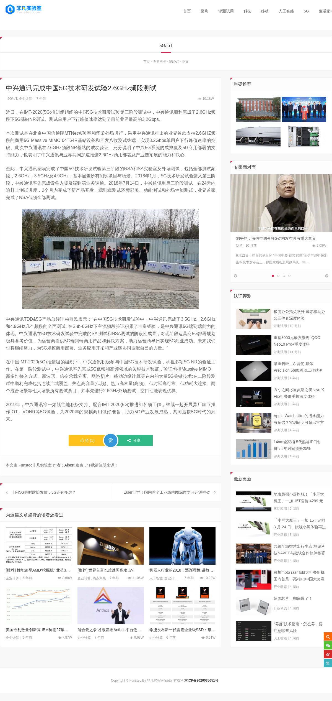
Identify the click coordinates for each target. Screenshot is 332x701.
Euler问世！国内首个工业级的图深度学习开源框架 (166, 505)
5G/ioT (174, 62)
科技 (247, 11)
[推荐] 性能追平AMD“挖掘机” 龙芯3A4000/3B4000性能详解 (39, 582)
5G (306, 11)
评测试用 (226, 11)
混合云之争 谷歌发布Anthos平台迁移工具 (110, 642)
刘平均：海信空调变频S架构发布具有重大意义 (276, 238)
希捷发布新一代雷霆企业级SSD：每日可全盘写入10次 (182, 642)
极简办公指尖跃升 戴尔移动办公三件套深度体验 (299, 327)
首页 (187, 11)
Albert (69, 465)
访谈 (239, 246)
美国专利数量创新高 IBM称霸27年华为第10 (39, 642)
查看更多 (159, 62)
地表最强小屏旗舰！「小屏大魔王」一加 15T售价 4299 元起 (299, 510)
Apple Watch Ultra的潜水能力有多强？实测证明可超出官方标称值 (299, 432)
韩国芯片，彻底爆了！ (293, 611)
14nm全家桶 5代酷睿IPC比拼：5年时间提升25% (297, 457)
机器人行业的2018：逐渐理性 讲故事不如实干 (182, 582)
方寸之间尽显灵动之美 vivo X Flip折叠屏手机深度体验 (299, 405)
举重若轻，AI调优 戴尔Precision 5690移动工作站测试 (298, 380)
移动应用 (280, 521)
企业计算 (25, 99)
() (88, 441)
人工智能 (286, 11)
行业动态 (280, 547)
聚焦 (204, 11)
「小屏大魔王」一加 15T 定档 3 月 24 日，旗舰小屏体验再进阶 (300, 537)
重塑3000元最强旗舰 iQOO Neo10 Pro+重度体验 (297, 353)
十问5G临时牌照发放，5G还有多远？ (43, 505)
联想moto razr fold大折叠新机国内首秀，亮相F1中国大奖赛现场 (299, 589)
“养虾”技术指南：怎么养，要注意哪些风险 (298, 639)
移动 (265, 11)
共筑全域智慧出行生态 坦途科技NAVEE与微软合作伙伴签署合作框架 (299, 563)
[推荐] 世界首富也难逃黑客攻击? (105, 582)
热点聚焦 (99, 591)
